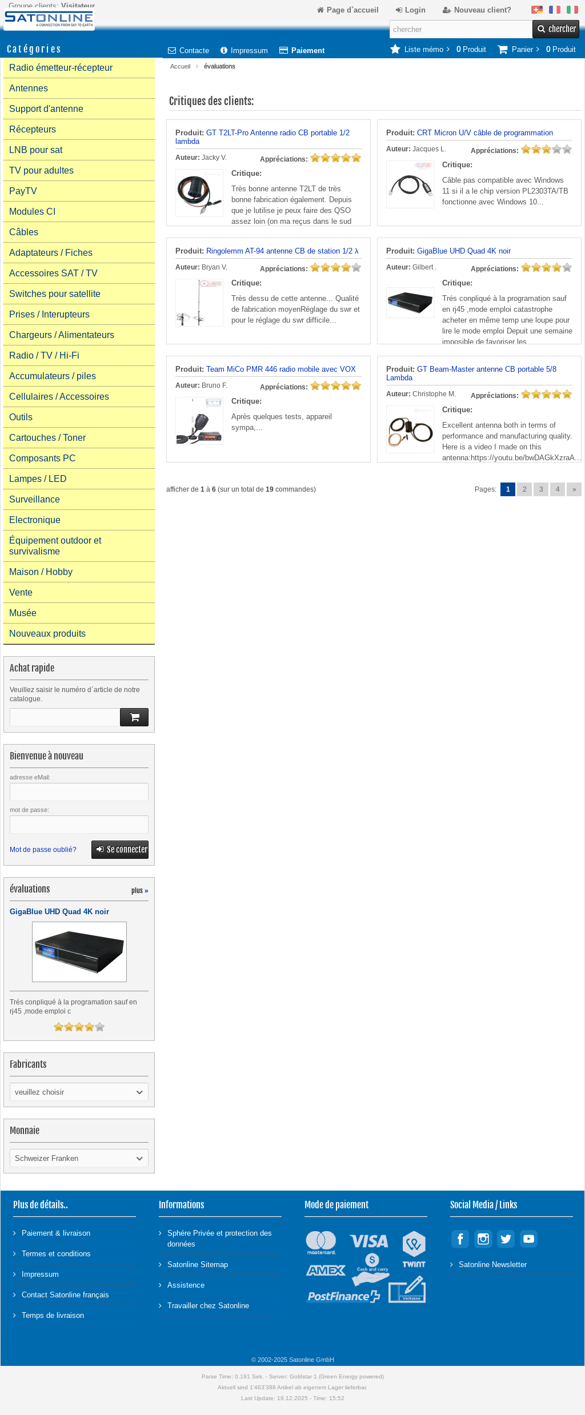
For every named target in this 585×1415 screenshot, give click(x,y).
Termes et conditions (52, 1253)
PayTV (23, 191)
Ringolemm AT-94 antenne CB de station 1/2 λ (282, 251)
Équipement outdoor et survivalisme (55, 546)
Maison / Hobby (41, 572)
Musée (23, 613)
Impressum (244, 50)
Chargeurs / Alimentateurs (61, 335)
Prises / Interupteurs (49, 314)
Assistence (182, 1284)
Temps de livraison (48, 1315)
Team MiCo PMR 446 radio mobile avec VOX (281, 369)
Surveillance (34, 499)
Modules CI (32, 211)
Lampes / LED (38, 479)
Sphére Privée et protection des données (215, 1238)
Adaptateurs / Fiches (51, 253)
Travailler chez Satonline (204, 1305)
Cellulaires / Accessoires (59, 396)
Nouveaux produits (47, 633)
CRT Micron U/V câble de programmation (485, 132)
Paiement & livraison (51, 1232)
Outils (21, 417)
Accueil (180, 66)
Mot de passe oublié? (43, 850)
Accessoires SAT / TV (53, 273)
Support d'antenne (46, 109)
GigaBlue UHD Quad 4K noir (464, 251)
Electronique (35, 520)
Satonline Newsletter (488, 1264)
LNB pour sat (35, 150)
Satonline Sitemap (193, 1264)
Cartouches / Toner (47, 438)
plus (140, 890)
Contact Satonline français (61, 1294)
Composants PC (42, 458)
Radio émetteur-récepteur (61, 68)
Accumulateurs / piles (52, 376)
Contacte (188, 50)
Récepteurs (32, 129)
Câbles (23, 232)
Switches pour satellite (55, 294)
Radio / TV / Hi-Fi (44, 355)
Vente (21, 592)
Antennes (28, 88)
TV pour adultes (41, 170)
